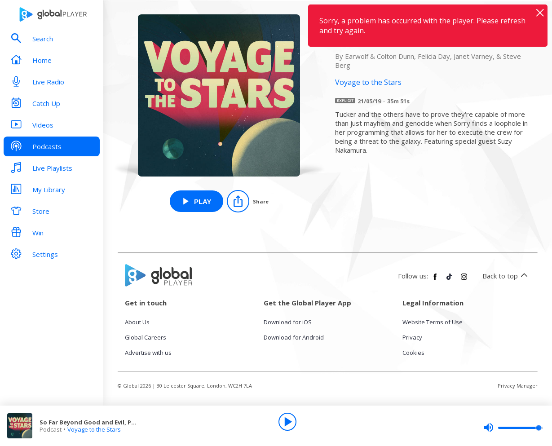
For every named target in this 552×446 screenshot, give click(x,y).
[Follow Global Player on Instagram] (464, 280)
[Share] (248, 201)
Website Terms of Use (432, 322)
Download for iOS (288, 322)
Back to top (506, 276)
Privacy (412, 337)
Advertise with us (148, 353)
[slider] (513, 427)
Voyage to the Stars (94, 429)
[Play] (287, 422)
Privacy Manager (518, 386)
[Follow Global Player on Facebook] (435, 280)
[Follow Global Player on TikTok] (449, 280)
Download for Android (294, 337)
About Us (137, 322)
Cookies (413, 353)
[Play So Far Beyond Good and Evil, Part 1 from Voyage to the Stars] (196, 201)
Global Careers (145, 337)
